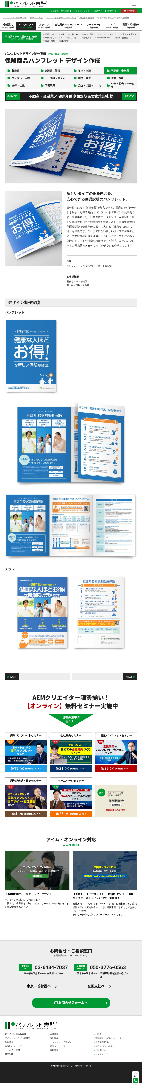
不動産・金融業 (86, 17)
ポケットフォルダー (54, 38)
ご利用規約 (100, 1054)
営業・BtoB (50, 34)
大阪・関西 (50, 41)
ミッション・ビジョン (82, 11)
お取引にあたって (13, 1050)
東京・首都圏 (122, 38)
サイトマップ (101, 1059)
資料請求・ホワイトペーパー (109, 1042)
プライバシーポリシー (106, 1050)
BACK (13, 100)
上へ (135, 1076)
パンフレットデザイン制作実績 (61, 17)
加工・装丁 (73, 38)
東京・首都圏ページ (42, 991)
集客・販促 (89, 34)
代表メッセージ (57, 1050)
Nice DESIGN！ (104, 38)
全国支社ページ (99, 991)
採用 (63, 34)
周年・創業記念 (129, 34)
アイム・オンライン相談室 (17, 1042)
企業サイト (99, 11)
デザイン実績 (36, 17)
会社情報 (54, 11)
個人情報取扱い (102, 1046)
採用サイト (112, 11)
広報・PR (74, 34)
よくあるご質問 (12, 1054)
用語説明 (9, 1059)
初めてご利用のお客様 (15, 1038)
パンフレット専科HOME (15, 17)
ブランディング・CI (108, 34)
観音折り (87, 38)
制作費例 (9, 1046)
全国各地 (64, 41)
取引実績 (65, 11)
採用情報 (54, 1054)
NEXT (128, 100)
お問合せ (130, 11)
